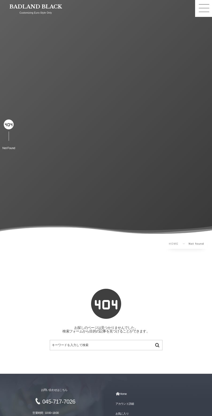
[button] (203, 8)
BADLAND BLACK (35, 6)
